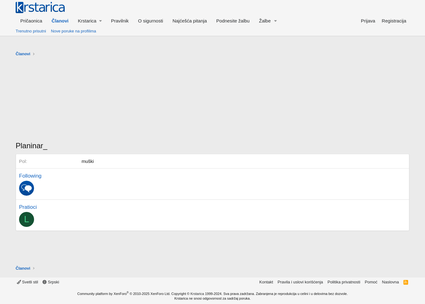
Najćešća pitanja (189, 20)
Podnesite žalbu (233, 20)
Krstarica (197, 294)
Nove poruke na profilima (73, 31)
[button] (89, 21)
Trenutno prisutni (31, 31)
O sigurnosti (150, 20)
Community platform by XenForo (123, 294)
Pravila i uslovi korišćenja (300, 282)
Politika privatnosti (344, 282)
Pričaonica (31, 20)
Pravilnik (120, 20)
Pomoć (371, 282)
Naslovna (390, 282)
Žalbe (265, 20)
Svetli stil (27, 282)
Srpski (50, 282)
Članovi (60, 20)
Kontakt (266, 282)
